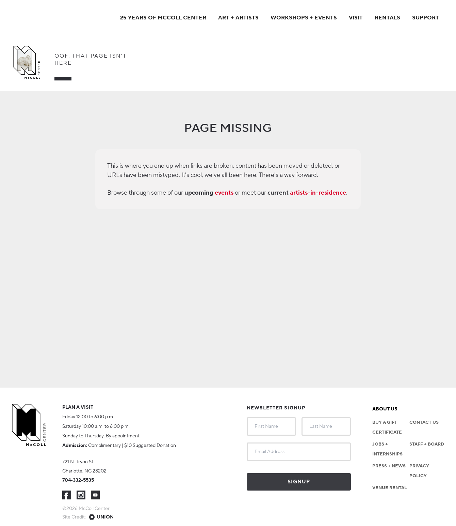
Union (105, 517)
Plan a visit (77, 407)
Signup (299, 482)
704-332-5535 (78, 480)
